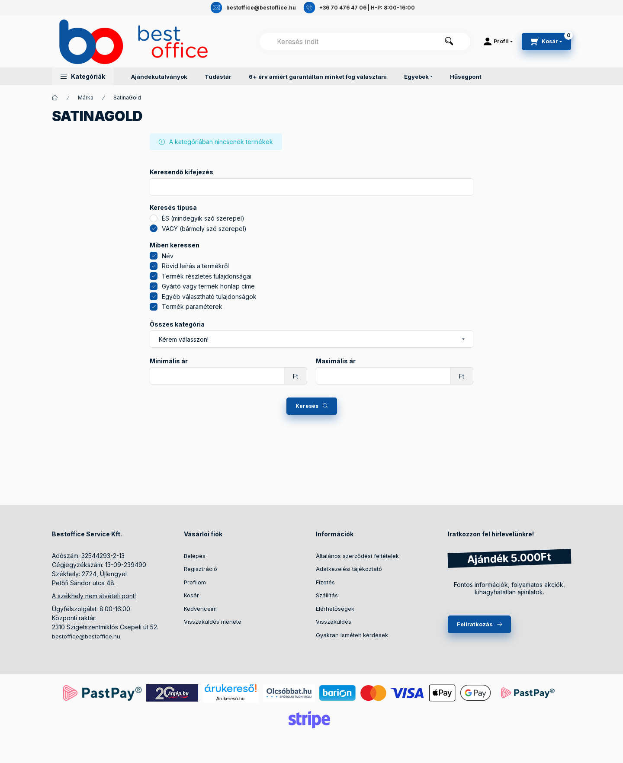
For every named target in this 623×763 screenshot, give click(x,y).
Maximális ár (336, 361)
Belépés (195, 555)
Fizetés (325, 582)
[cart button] (546, 41)
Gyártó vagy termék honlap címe (208, 286)
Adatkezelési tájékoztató (349, 568)
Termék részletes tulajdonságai (206, 276)
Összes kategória (177, 324)
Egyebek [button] (416, 76)
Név (167, 256)
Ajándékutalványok (159, 76)
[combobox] (365, 41)
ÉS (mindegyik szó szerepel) (203, 218)
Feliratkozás (475, 624)
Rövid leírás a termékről (195, 265)
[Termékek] (55, 98)
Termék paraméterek (192, 306)
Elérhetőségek (335, 608)
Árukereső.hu (230, 698)
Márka (85, 97)
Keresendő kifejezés (181, 172)
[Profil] (498, 41)
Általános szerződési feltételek (357, 555)
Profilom (195, 582)
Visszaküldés (333, 621)
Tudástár (218, 76)
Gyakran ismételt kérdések (352, 635)
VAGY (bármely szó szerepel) (204, 228)
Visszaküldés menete (212, 621)
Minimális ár (169, 361)
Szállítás (327, 595)
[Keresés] (449, 41)
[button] (83, 76)
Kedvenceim (200, 608)
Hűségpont (466, 76)
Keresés (306, 406)
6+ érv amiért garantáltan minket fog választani (318, 76)
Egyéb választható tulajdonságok (209, 296)
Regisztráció (200, 568)
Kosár (191, 595)
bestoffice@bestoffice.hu (86, 636)
